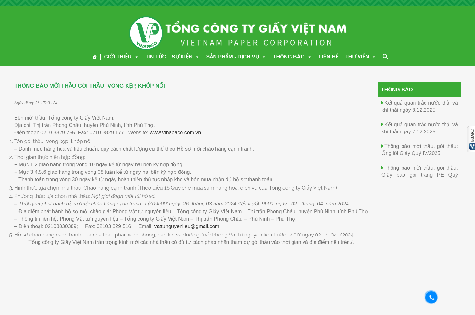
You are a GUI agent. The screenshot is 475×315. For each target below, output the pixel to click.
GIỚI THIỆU (121, 56)
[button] (135, 56)
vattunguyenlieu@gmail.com (186, 226)
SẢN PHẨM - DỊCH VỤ (236, 56)
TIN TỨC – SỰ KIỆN (173, 56)
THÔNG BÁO (292, 56)
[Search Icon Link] (385, 56)
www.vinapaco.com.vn (175, 132)
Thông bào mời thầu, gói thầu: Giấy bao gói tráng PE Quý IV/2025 (419, 174)
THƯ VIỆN (360, 56)
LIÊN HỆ (328, 56)
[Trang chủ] (95, 57)
